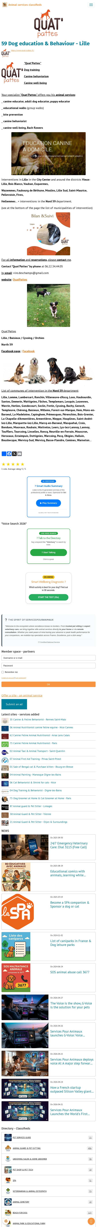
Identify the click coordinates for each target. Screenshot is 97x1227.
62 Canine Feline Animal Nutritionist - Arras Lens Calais (40, 735)
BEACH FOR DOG (48, 1212)
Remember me (11, 672)
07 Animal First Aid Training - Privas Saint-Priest (35, 758)
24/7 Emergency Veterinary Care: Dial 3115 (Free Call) (68, 845)
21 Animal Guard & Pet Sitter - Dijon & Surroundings (38, 821)
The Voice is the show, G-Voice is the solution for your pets (71, 1005)
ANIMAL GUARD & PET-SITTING (48, 1148)
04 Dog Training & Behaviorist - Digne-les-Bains (36, 790)
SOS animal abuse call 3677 (70, 972)
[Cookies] (6, 1221)
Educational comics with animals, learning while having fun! (67, 873)
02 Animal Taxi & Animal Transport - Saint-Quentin (37, 751)
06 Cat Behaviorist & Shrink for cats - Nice (33, 782)
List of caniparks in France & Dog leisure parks (70, 943)
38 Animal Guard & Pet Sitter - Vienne (30, 814)
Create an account (7, 678)
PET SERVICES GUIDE (48, 1137)
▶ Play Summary (48, 503)
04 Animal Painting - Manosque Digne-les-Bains (35, 774)
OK (48, 684)
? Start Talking (48, 552)
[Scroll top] (91, 1221)
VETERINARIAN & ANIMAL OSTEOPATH (48, 1191)
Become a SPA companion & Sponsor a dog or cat (70, 904)
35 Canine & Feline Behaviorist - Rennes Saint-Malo (38, 719)
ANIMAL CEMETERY (48, 1202)
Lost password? (21, 678)
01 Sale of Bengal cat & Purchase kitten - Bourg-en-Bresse (41, 766)
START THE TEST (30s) (48, 597)
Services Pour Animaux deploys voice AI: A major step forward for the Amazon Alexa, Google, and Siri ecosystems (71, 1061)
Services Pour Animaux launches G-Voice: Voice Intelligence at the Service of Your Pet (70, 1033)
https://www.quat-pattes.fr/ (22, 50)
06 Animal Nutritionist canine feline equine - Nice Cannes (41, 727)
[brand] (22, 4)
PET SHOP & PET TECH (48, 1169)
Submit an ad (14, 704)
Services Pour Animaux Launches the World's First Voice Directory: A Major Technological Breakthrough (70, 1112)
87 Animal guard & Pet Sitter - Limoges (31, 806)
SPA (48, 1180)
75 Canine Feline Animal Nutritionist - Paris (33, 743)
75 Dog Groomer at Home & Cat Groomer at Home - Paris (40, 798)
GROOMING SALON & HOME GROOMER (48, 1159)
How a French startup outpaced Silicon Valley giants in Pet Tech (71, 1089)
